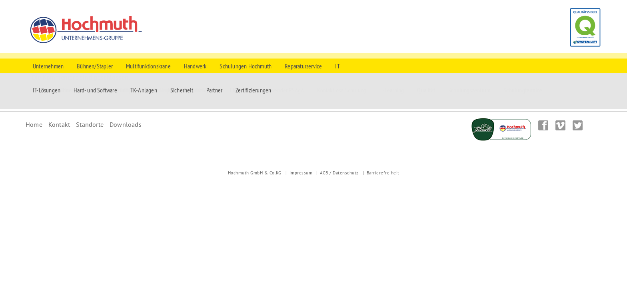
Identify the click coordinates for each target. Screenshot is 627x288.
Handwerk (195, 66)
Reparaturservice (303, 66)
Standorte (90, 124)
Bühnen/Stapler (95, 66)
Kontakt (59, 124)
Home (34, 124)
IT (337, 66)
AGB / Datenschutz (339, 173)
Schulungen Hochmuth (246, 66)
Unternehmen (48, 66)
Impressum (301, 173)
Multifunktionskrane (148, 66)
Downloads (126, 124)
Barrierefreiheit (383, 173)
